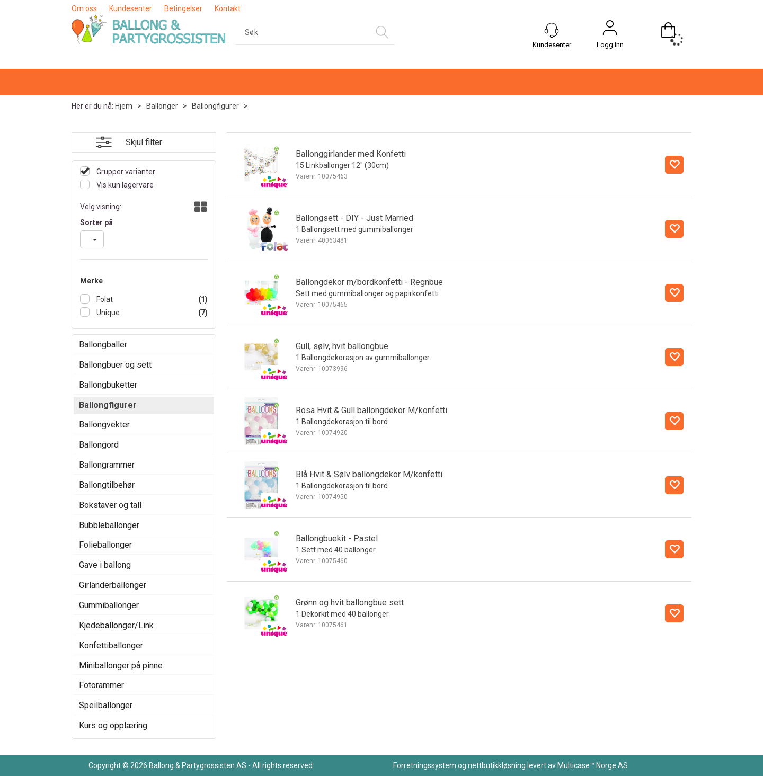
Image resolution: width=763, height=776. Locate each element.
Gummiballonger (109, 605)
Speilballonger (105, 705)
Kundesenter (130, 8)
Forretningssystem (424, 765)
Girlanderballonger (112, 585)
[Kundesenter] (552, 30)
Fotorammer (101, 685)
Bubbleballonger (109, 525)
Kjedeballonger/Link (116, 625)
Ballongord (99, 445)
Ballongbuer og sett (115, 365)
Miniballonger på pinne (121, 666)
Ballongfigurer (215, 106)
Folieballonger (105, 545)
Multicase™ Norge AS (592, 765)
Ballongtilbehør (107, 485)
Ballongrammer (107, 465)
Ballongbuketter (108, 385)
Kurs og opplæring (113, 725)
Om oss (84, 8)
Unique (107, 312)
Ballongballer (103, 345)
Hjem (123, 106)
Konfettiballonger (111, 645)
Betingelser (183, 8)
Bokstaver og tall (110, 505)
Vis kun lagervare (124, 185)
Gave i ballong (105, 565)
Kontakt (228, 8)
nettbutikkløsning (497, 765)
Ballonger (162, 106)
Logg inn (610, 45)
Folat (104, 299)
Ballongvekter (104, 425)
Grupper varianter (125, 171)
